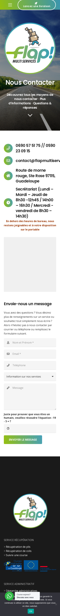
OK (30, 611)
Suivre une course (17, 555)
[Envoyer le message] (23, 439)
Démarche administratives (21, 590)
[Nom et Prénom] (30, 342)
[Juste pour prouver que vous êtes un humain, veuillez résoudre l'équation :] (30, 428)
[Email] (30, 353)
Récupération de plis (18, 547)
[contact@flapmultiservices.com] (10, 160)
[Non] (56, 604)
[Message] (30, 396)
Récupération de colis (19, 551)
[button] (10, 5)
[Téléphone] (30, 365)
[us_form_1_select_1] (30, 376)
